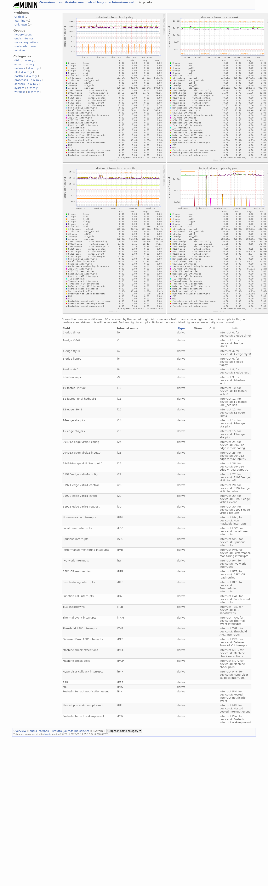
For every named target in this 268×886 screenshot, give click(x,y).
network (20, 68)
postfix (19, 76)
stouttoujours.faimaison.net (112, 2)
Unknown (21, 24)
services (20, 50)
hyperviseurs (23, 34)
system (19, 87)
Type (181, 328)
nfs (17, 72)
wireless (20, 91)
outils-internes (72, 2)
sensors (20, 83)
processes (21, 80)
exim (18, 64)
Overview (47, 2)
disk (17, 60)
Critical (19, 16)
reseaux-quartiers (26, 42)
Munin (48, 734)
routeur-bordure (25, 46)
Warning (20, 20)
